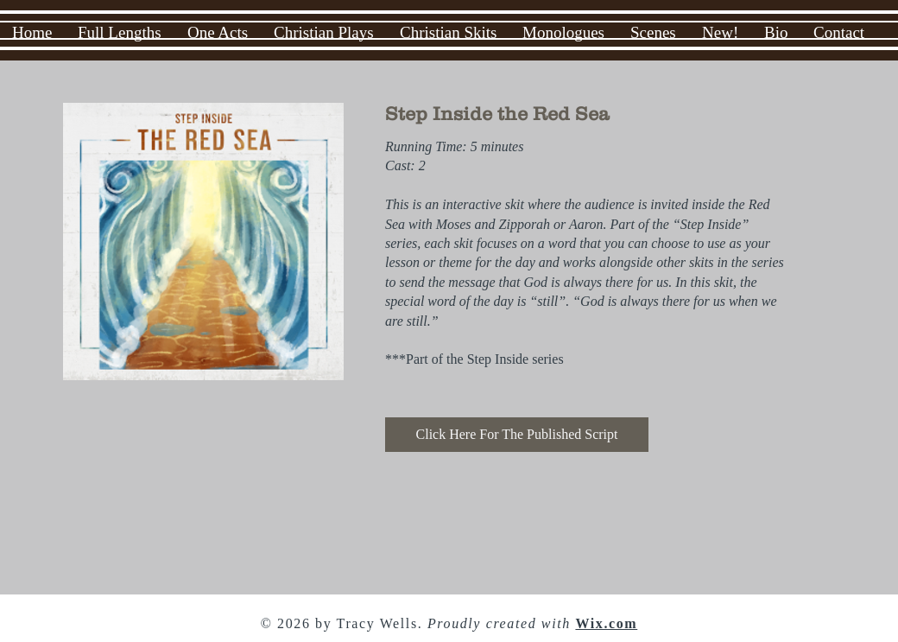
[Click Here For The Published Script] (516, 434)
